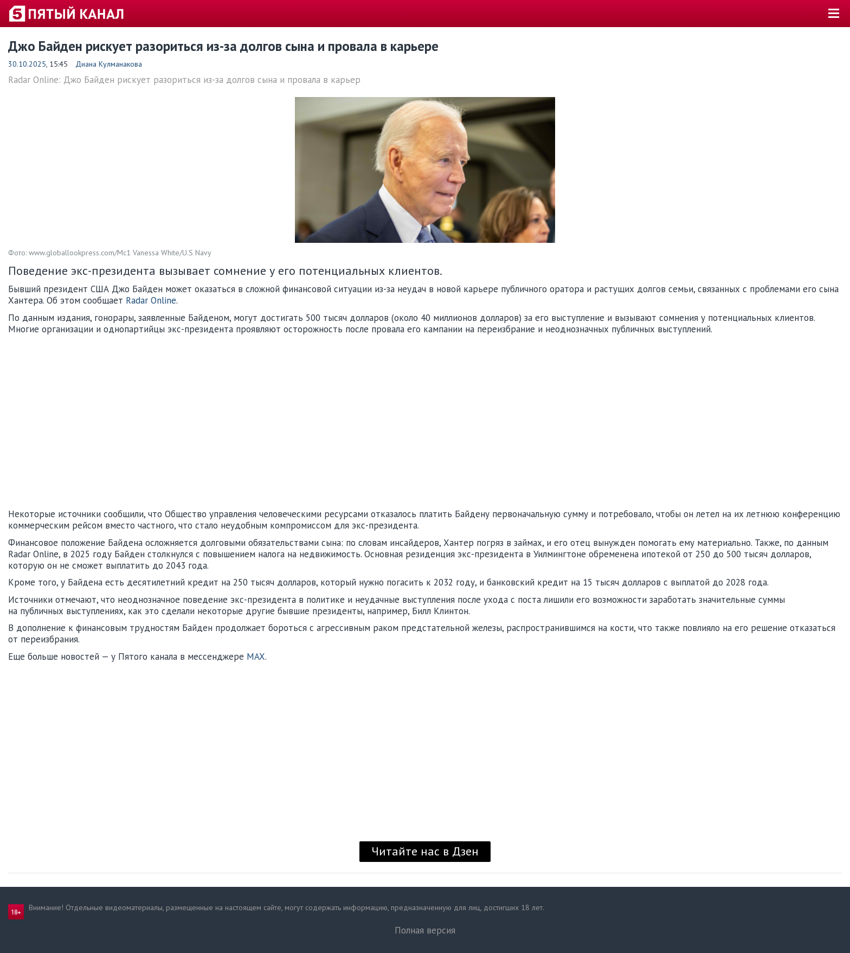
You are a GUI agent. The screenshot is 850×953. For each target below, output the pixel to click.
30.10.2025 (27, 64)
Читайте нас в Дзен (425, 851)
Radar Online (151, 300)
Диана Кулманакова (108, 64)
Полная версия (425, 930)
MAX (256, 656)
